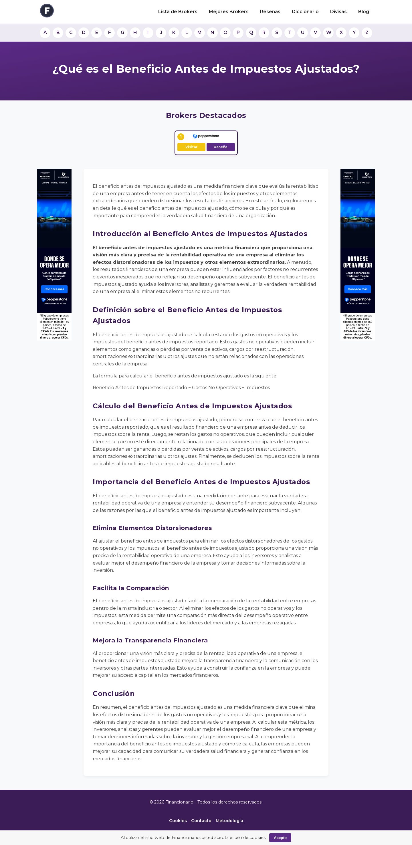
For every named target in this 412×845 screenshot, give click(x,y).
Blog (363, 11)
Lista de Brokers (177, 11)
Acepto (280, 838)
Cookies (178, 820)
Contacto (201, 820)
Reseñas (270, 11)
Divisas (338, 11)
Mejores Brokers (229, 11)
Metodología (229, 820)
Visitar (191, 147)
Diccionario (305, 11)
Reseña (220, 147)
